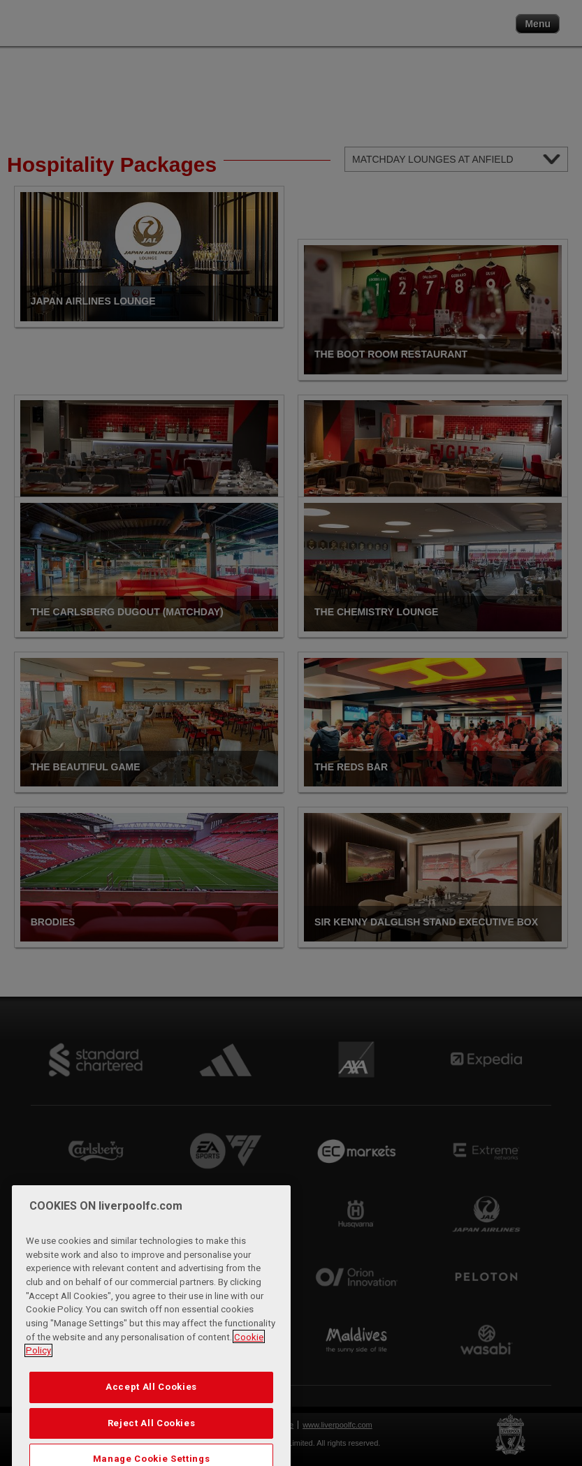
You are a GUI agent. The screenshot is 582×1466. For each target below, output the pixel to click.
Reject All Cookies (152, 1440)
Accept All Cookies (151, 1405)
